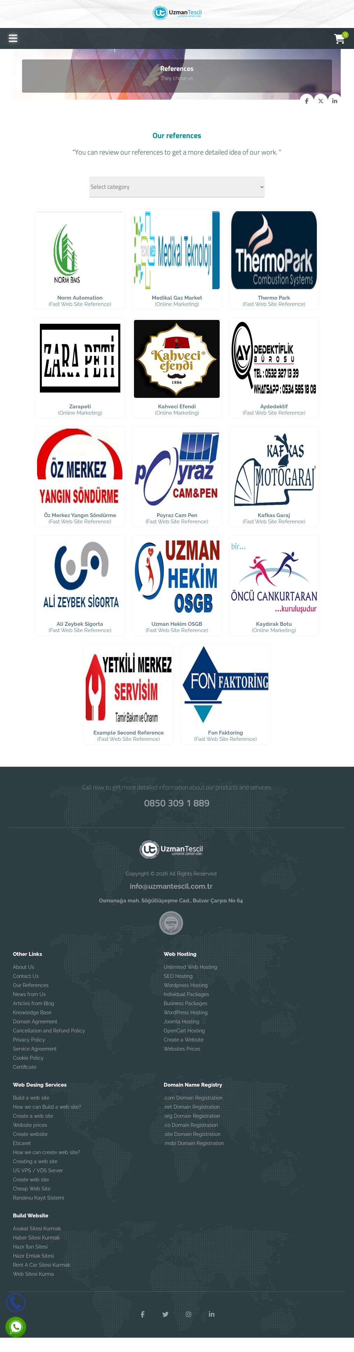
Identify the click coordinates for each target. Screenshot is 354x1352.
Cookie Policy (28, 1072)
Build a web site (31, 1112)
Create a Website (184, 1054)
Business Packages (185, 1017)
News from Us (29, 1008)
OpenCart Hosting (184, 1044)
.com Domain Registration (193, 1112)
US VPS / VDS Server (38, 1184)
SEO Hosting (178, 990)
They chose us (176, 78)
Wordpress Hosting (186, 999)
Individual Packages (186, 1008)
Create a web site (33, 1130)
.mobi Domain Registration (194, 1157)
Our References (31, 999)
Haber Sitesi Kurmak (36, 1251)
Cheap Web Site (31, 1203)
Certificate (24, 1081)
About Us (23, 981)
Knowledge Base (32, 1026)
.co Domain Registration (191, 1139)
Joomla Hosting (181, 1035)
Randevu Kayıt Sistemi (38, 1212)
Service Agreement (35, 1063)
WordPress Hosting (186, 1026)
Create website (30, 1148)
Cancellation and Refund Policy (49, 1044)
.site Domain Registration (192, 1148)
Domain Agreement (35, 1035)
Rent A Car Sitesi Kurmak (41, 1279)
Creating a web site (35, 1175)
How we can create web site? (46, 1166)
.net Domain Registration (192, 1121)
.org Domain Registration (192, 1130)
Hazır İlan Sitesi (30, 1261)
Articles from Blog (33, 1017)
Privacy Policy (29, 1054)
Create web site (31, 1193)
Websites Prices (182, 1063)
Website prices (30, 1139)
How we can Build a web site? (47, 1121)
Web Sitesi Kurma (33, 1288)
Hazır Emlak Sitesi (33, 1270)
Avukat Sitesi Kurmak (37, 1242)
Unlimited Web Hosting (190, 981)
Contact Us (26, 990)
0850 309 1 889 (176, 816)
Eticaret (22, 1157)
